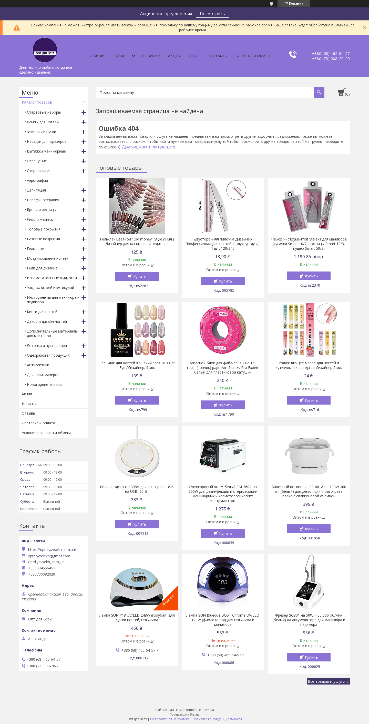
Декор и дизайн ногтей (47, 321)
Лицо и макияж (40, 219)
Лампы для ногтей (43, 121)
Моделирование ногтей (47, 258)
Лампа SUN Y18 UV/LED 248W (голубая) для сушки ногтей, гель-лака (137, 617)
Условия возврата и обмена (46, 432)
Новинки (151, 55)
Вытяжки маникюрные (46, 151)
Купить (139, 276)
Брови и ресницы (41, 209)
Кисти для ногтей (42, 311)
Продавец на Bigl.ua (185, 714)
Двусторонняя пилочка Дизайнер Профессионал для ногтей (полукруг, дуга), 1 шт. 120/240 (223, 244)
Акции (174, 55)
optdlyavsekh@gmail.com (49, 556)
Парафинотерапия (43, 199)
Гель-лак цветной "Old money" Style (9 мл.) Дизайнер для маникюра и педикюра (137, 241)
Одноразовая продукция (48, 355)
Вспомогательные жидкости (52, 277)
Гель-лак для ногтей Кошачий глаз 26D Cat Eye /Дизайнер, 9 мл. (137, 365)
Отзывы (29, 413)
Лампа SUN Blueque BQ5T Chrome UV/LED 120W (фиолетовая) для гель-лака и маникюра (222, 620)
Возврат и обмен (252, 55)
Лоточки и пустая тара (47, 345)
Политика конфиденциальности (217, 719)
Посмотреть (212, 13)
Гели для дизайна (42, 268)
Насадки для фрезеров (47, 141)
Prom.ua (208, 710)
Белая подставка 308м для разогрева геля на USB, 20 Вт (137, 489)
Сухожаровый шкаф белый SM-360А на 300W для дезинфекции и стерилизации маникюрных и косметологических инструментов (223, 494)
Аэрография (37, 180)
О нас (194, 55)
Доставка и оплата (38, 422)
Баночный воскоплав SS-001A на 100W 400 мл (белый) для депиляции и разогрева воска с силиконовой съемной (309, 491)
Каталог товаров (37, 102)
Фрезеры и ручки (41, 131)
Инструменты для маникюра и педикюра (53, 299)
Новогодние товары (44, 384)
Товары (120, 55)
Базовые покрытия (43, 238)
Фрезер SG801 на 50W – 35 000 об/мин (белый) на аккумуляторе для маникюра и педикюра (309, 620)
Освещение (37, 160)
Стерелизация (39, 170)
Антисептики (38, 365)
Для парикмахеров (43, 374)
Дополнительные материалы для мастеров (52, 333)
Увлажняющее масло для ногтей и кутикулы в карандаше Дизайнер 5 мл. (309, 365)
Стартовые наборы (44, 112)
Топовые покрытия (43, 229)
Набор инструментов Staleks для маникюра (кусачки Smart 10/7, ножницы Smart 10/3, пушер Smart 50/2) (309, 244)
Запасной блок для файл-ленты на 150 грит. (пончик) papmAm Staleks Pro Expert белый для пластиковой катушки (223, 368)
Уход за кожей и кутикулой (50, 287)
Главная (97, 55)
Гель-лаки (35, 248)
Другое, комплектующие (148, 147)
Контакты (218, 55)
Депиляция (36, 190)
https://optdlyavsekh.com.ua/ (52, 549)
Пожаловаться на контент (169, 719)
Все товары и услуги (326, 681)
